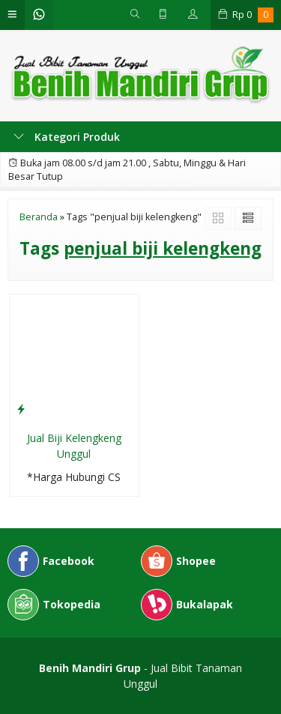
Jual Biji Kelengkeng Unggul (74, 446)
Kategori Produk (66, 137)
